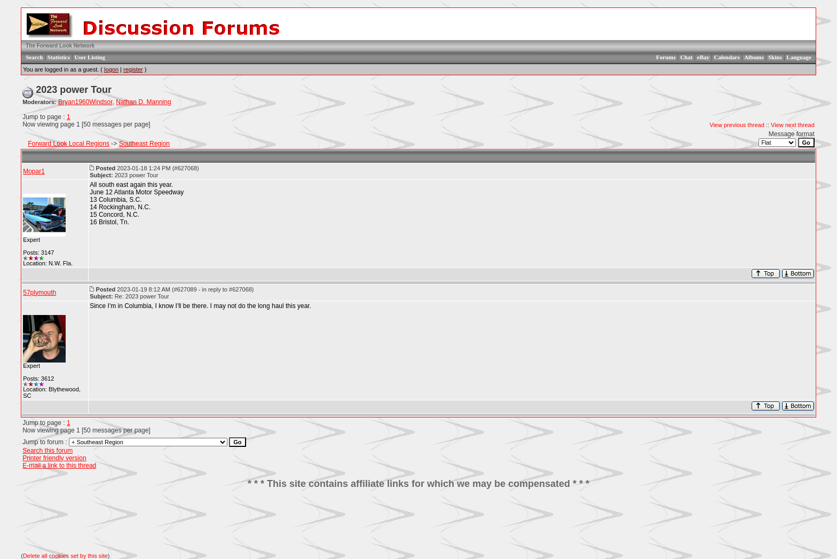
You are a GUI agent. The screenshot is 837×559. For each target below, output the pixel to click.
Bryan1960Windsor (85, 102)
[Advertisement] (418, 521)
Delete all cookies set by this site (65, 556)
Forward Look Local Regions (68, 143)
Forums (666, 57)
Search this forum (47, 450)
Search (34, 57)
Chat (686, 57)
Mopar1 (34, 171)
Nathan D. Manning (143, 102)
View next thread (793, 125)
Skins (775, 57)
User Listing (89, 57)
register (133, 69)
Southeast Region (144, 143)
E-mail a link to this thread (59, 465)
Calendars (726, 57)
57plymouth (39, 292)
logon (111, 69)
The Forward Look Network (60, 46)
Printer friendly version (54, 458)
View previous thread (736, 125)
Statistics (59, 57)
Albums (754, 57)
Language (798, 57)
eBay (703, 57)
